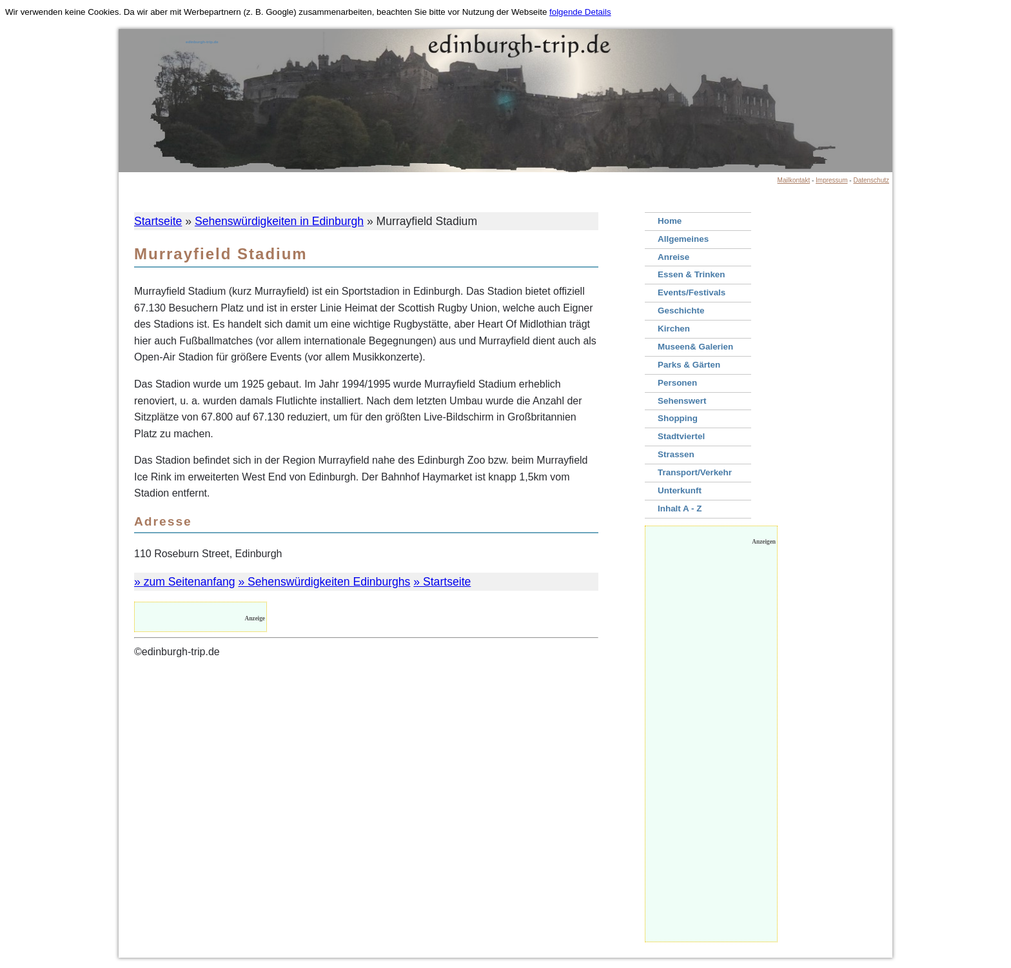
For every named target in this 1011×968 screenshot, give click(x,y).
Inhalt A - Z (680, 508)
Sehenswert (682, 401)
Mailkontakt (794, 180)
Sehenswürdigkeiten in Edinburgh (279, 221)
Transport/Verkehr (695, 472)
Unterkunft (680, 490)
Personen (677, 383)
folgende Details (580, 12)
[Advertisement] (711, 746)
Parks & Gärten (689, 365)
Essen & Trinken (691, 274)
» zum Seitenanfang (184, 581)
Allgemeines (683, 239)
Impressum (831, 180)
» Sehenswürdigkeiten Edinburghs (324, 581)
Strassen (676, 454)
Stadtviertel (681, 436)
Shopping (678, 418)
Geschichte (681, 310)
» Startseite (442, 581)
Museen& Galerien (695, 346)
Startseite (158, 221)
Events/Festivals (691, 292)
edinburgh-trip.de (202, 42)
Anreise (673, 257)
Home (670, 221)
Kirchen (674, 328)
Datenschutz (871, 180)
